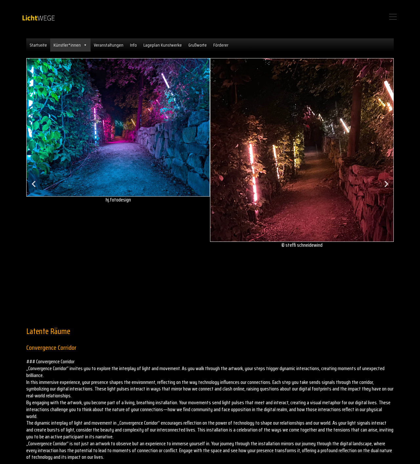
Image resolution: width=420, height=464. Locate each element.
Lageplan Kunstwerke (162, 45)
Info (133, 45)
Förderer (220, 45)
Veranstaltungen (108, 45)
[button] (34, 184)
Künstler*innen (70, 45)
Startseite (38, 45)
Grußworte (197, 45)
